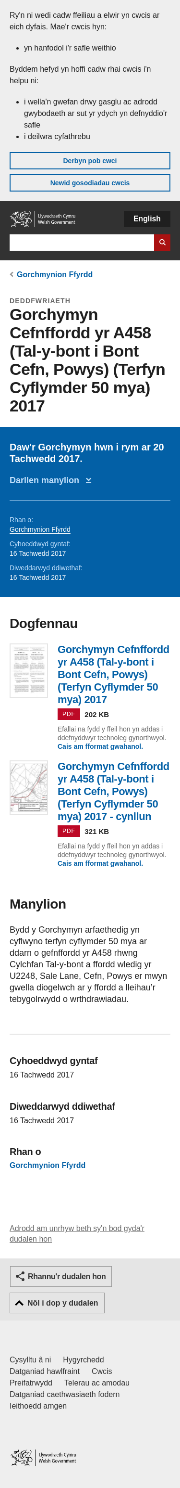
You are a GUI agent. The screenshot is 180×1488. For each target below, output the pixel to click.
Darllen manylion (47, 480)
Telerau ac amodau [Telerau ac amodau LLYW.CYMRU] (97, 1383)
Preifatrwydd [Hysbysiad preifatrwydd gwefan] (31, 1383)
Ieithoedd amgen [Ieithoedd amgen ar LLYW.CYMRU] (38, 1406)
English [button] (147, 219)
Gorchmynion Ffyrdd (55, 274)
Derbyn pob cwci (90, 161)
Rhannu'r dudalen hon (67, 1276)
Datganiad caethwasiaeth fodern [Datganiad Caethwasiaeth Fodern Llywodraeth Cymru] (65, 1394)
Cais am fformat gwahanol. (100, 746)
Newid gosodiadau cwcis (90, 183)
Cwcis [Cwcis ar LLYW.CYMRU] (102, 1371)
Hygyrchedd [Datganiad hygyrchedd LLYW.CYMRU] (83, 1360)
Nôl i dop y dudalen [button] (62, 1303)
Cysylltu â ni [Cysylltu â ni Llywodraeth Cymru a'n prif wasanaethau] (30, 1360)
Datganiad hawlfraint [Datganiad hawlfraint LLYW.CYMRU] (45, 1371)
